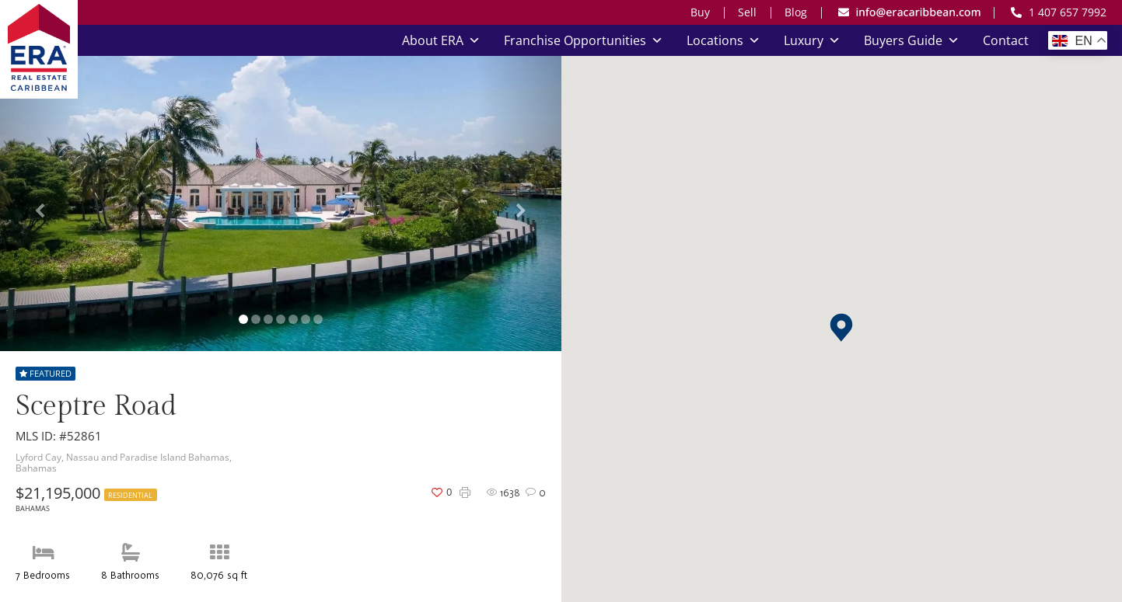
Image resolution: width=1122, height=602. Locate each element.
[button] (841, 327)
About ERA (441, 40)
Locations (723, 40)
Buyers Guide (911, 40)
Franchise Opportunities (583, 40)
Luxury (812, 40)
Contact (1006, 40)
